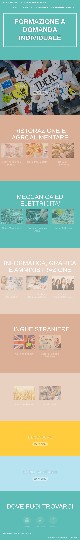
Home (15, 7)
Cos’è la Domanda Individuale (34, 7)
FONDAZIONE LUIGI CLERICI (62, 7)
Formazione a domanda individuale (24, 3)
